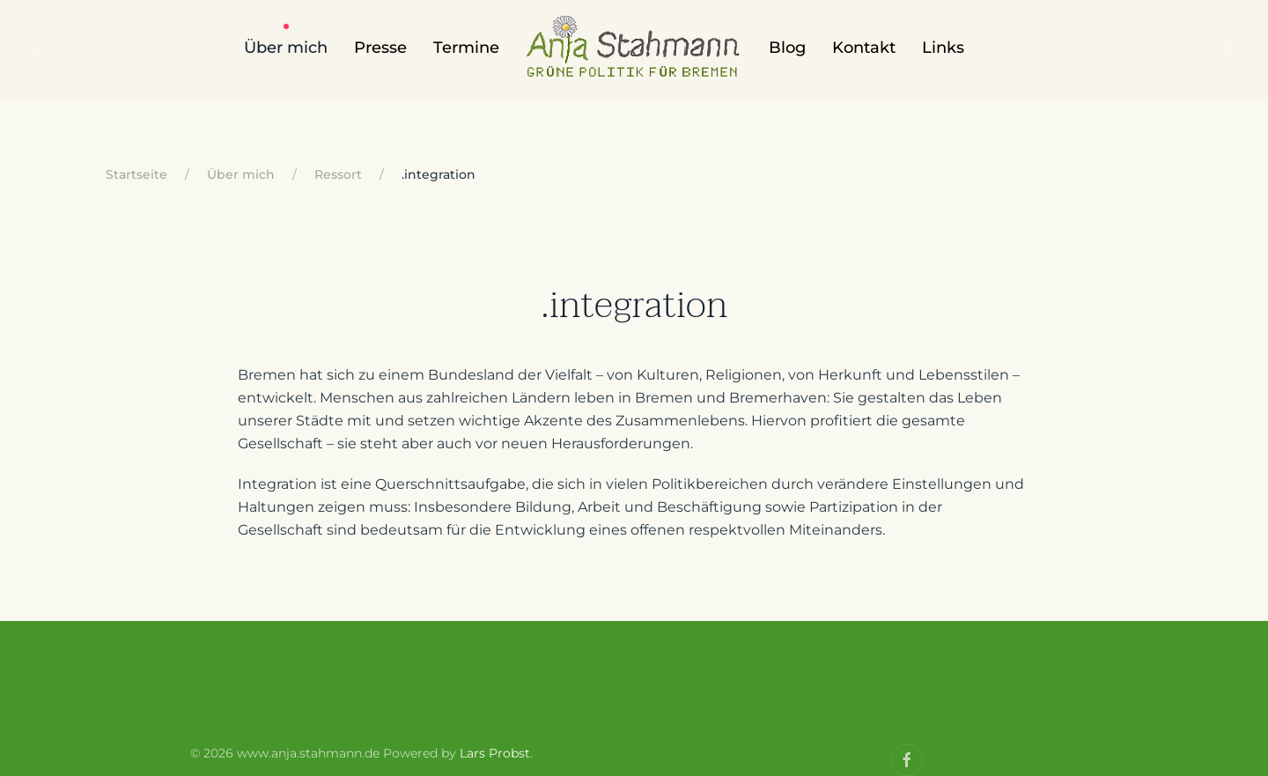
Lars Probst (495, 753)
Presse (380, 47)
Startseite (136, 174)
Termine (466, 47)
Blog (787, 47)
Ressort (338, 174)
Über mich (286, 47)
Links (943, 47)
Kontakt (864, 47)
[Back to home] (634, 57)
